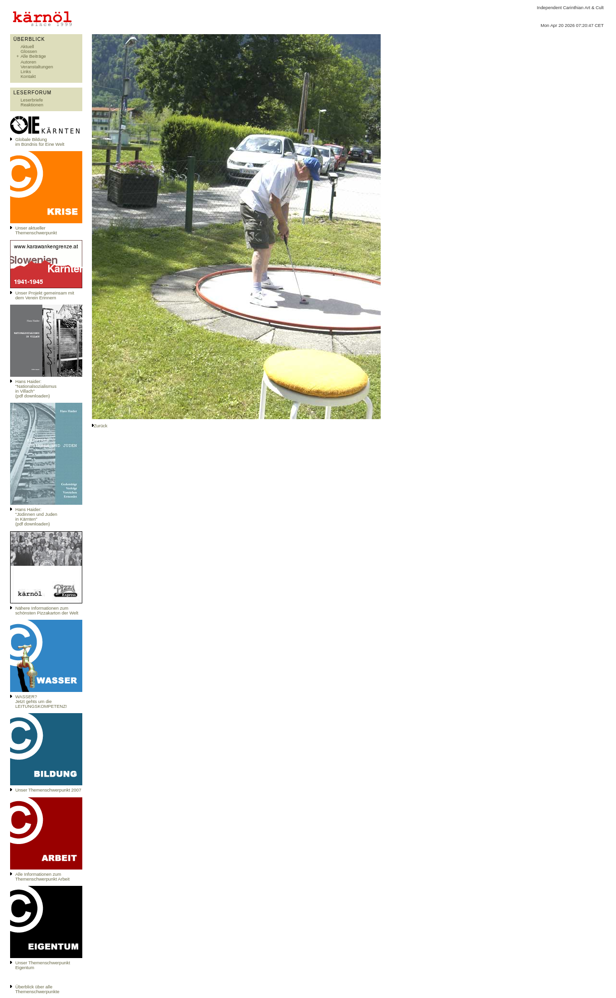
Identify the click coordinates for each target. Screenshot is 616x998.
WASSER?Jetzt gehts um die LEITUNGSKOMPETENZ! (41, 701)
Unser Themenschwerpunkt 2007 (48, 790)
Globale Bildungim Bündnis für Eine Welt (39, 142)
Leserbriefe (32, 100)
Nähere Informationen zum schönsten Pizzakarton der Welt (46, 610)
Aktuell (27, 46)
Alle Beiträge (33, 56)
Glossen (29, 51)
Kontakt (28, 76)
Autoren (29, 62)
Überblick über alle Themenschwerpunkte (37, 989)
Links (26, 71)
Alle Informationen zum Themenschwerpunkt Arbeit (42, 877)
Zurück (101, 425)
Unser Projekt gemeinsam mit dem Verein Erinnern (44, 295)
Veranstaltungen (37, 66)
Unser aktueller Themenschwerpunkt (36, 230)
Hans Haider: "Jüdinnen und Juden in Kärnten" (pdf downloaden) (36, 516)
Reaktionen (32, 104)
